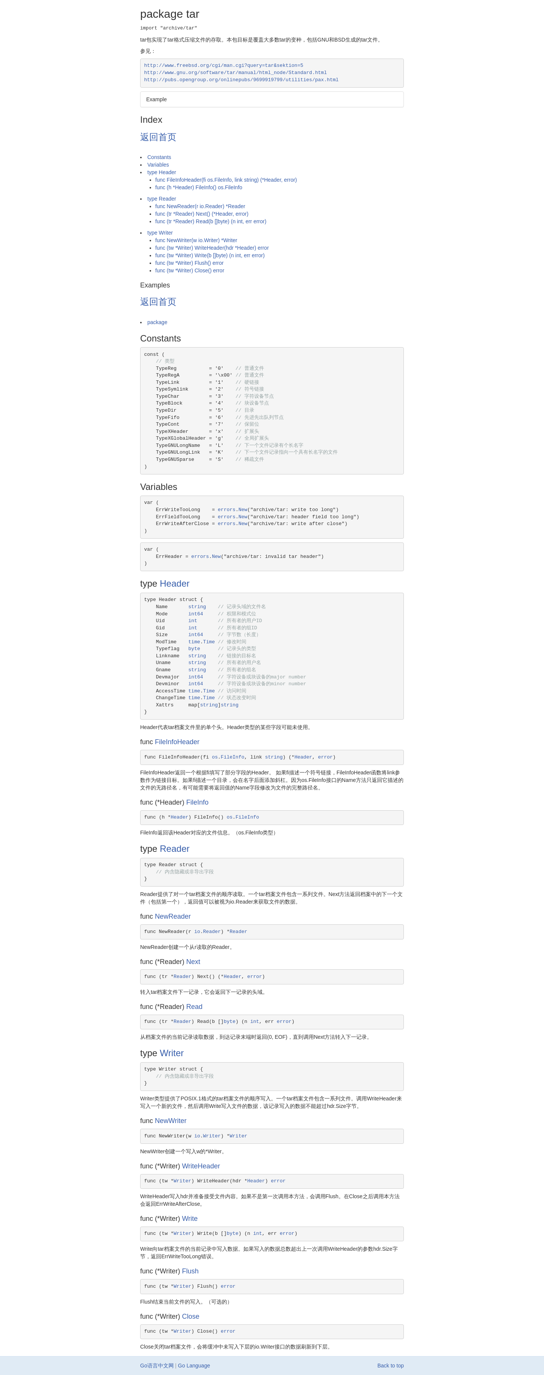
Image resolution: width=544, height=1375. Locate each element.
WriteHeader (201, 1166)
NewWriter (171, 1121)
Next (193, 962)
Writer (172, 1053)
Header (175, 583)
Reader (175, 849)
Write (190, 1218)
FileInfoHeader (177, 742)
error (325, 757)
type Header (161, 172)
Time (209, 642)
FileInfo (232, 757)
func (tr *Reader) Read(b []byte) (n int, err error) (210, 221)
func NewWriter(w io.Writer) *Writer (196, 240)
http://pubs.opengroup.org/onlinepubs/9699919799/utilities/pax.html (241, 80)
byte (194, 649)
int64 (196, 614)
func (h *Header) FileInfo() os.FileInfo (198, 187)
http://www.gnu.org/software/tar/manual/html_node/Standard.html (235, 73)
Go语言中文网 (157, 1366)
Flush (190, 1271)
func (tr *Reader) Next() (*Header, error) (202, 214)
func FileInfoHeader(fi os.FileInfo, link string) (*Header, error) (226, 180)
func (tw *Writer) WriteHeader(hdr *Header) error (212, 248)
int (193, 621)
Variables (158, 165)
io (197, 932)
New (242, 510)
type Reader (161, 199)
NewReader (173, 916)
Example (156, 99)
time (194, 642)
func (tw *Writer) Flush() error (189, 263)
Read (194, 1006)
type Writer (160, 233)
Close (190, 1316)
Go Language (194, 1366)
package (157, 322)
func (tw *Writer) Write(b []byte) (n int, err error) (210, 255)
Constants (159, 157)
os (215, 757)
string (197, 607)
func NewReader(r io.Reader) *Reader (200, 206)
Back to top (390, 1366)
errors (227, 510)
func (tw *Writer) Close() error (189, 270)
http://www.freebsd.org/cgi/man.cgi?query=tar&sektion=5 (223, 65)
